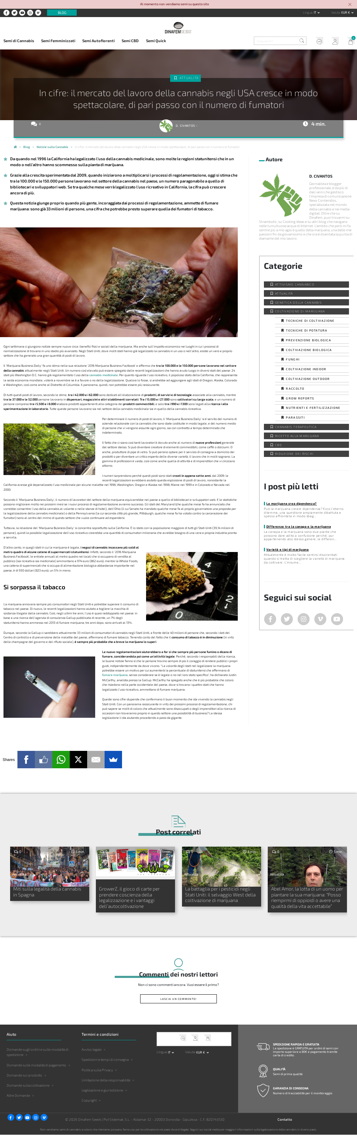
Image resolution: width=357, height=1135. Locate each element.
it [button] (315, 12)
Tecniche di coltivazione (310, 320)
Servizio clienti (317, 41)
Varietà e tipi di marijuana (287, 549)
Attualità (189, 78)
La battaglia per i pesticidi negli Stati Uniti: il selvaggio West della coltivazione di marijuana (220, 894)
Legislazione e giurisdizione (102, 1090)
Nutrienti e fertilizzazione (313, 408)
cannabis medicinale (103, 375)
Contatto (285, 1120)
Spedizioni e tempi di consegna (105, 1060)
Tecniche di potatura (306, 330)
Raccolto (295, 388)
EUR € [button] (346, 12)
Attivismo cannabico (294, 284)
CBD (278, 445)
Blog (62, 12)
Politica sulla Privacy (97, 1070)
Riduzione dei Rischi (294, 454)
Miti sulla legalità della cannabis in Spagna (47, 891)
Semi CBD (130, 40)
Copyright (89, 1100)
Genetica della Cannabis (298, 302)
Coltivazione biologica (309, 350)
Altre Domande (18, 1095)
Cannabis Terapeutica (296, 427)
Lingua (307, 12)
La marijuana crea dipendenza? (291, 503)
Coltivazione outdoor (308, 379)
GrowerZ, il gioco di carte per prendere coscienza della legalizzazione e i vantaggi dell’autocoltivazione (129, 897)
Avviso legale (91, 1050)
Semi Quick (156, 40)
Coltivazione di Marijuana (300, 311)
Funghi (292, 359)
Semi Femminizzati (58, 40)
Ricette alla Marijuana (297, 436)
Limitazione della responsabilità (106, 1080)
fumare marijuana (115, 675)
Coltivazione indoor (306, 369)
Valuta (335, 12)
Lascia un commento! (178, 999)
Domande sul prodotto (24, 1075)
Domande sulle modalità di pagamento (36, 1065)
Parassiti (295, 417)
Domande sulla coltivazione (28, 1085)
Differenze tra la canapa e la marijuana (298, 526)
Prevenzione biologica (308, 340)
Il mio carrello (349, 41)
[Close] (350, 4)
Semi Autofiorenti (98, 40)
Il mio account (333, 41)
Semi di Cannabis (18, 40)
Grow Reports (300, 398)
